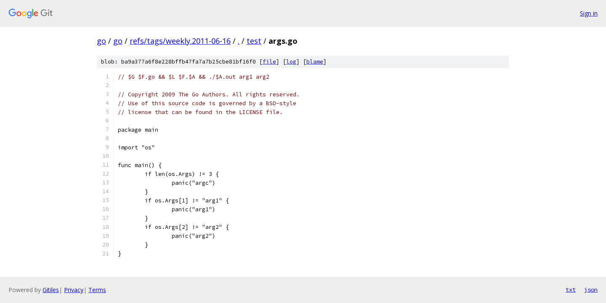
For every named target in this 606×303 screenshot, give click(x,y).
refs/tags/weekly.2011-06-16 (180, 41)
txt (571, 289)
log (291, 61)
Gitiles (51, 290)
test (254, 41)
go (101, 41)
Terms (97, 290)
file (269, 61)
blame (314, 61)
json (591, 289)
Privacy (73, 290)
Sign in (589, 13)
